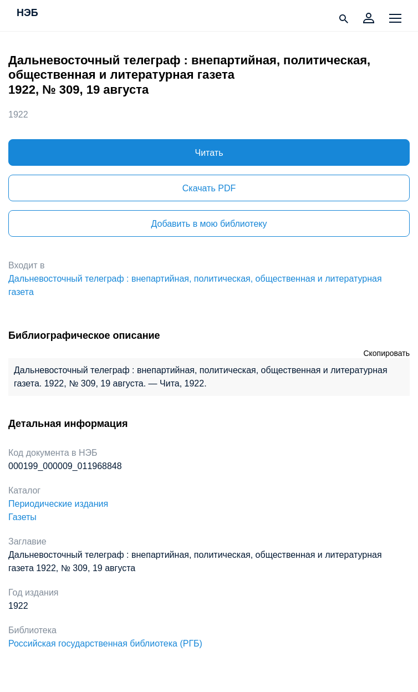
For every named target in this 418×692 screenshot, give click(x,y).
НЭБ (27, 13)
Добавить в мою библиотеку (209, 223)
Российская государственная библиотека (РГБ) (105, 643)
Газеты (22, 517)
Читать (209, 152)
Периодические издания (58, 503)
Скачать (209, 188)
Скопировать (386, 353)
